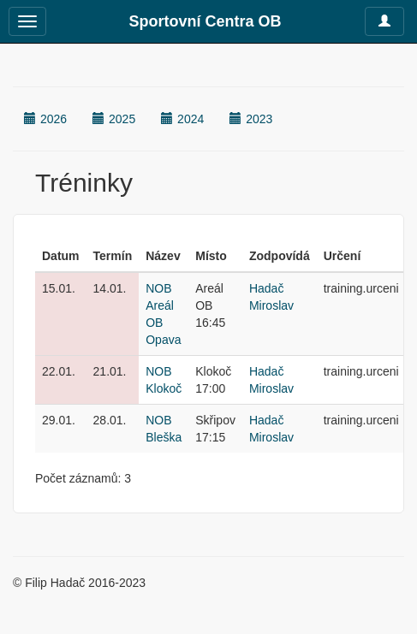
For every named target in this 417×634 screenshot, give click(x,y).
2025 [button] (113, 119)
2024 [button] (182, 119)
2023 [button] (250, 119)
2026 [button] (45, 119)
